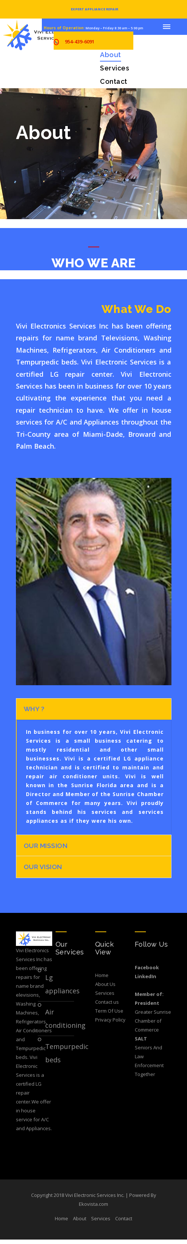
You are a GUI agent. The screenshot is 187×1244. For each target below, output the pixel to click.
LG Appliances (59, 988)
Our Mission (46, 848)
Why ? (34, 710)
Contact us (107, 1006)
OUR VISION (43, 870)
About (110, 55)
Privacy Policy (110, 1023)
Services (114, 68)
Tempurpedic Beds (59, 1057)
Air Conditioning (59, 1023)
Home (101, 979)
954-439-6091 (79, 41)
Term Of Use (109, 1015)
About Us (105, 988)
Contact (113, 81)
